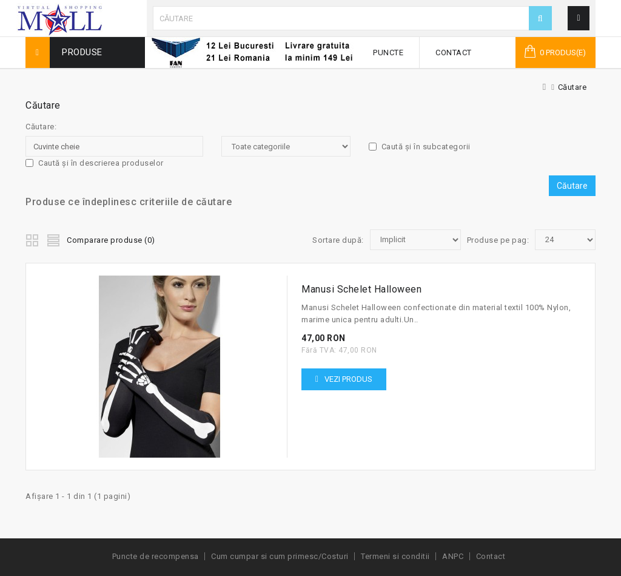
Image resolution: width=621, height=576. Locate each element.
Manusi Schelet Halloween (361, 289)
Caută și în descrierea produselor (94, 163)
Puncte (388, 52)
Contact (453, 52)
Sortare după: (338, 240)
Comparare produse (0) (111, 240)
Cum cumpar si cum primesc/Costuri (280, 556)
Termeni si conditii (395, 556)
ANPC (452, 556)
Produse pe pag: (498, 240)
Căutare (572, 87)
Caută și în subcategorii (420, 146)
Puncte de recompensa (155, 556)
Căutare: (40, 126)
